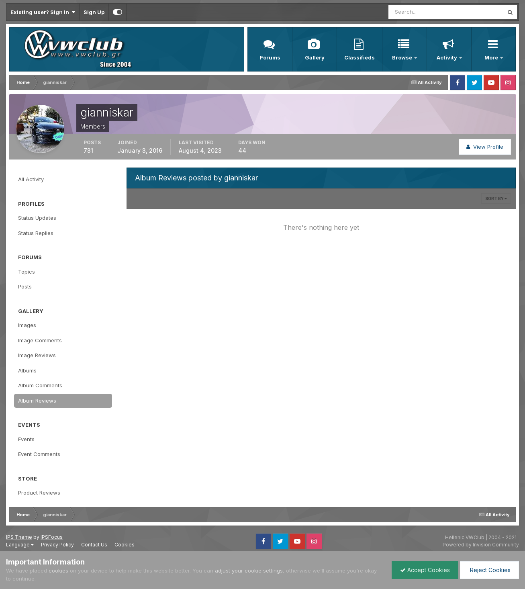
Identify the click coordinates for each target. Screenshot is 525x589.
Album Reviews (37, 400)
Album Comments (40, 385)
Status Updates (37, 218)
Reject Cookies (489, 570)
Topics (26, 271)
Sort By (496, 198)
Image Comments (40, 340)
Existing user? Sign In (42, 12)
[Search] (419, 12)
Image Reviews (37, 355)
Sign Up (94, 12)
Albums (27, 370)
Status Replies (35, 233)
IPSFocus (52, 537)
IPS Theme (19, 537)
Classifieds (359, 57)
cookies (58, 570)
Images (27, 325)
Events (26, 439)
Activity (447, 57)
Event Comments (39, 454)
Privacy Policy (57, 545)
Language (20, 545)
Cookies (124, 545)
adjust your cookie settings (249, 570)
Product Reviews (39, 492)
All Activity (31, 179)
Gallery (315, 57)
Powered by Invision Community (481, 545)
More (491, 57)
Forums (270, 57)
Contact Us (94, 545)
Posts (25, 286)
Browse (402, 57)
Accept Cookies (425, 570)
